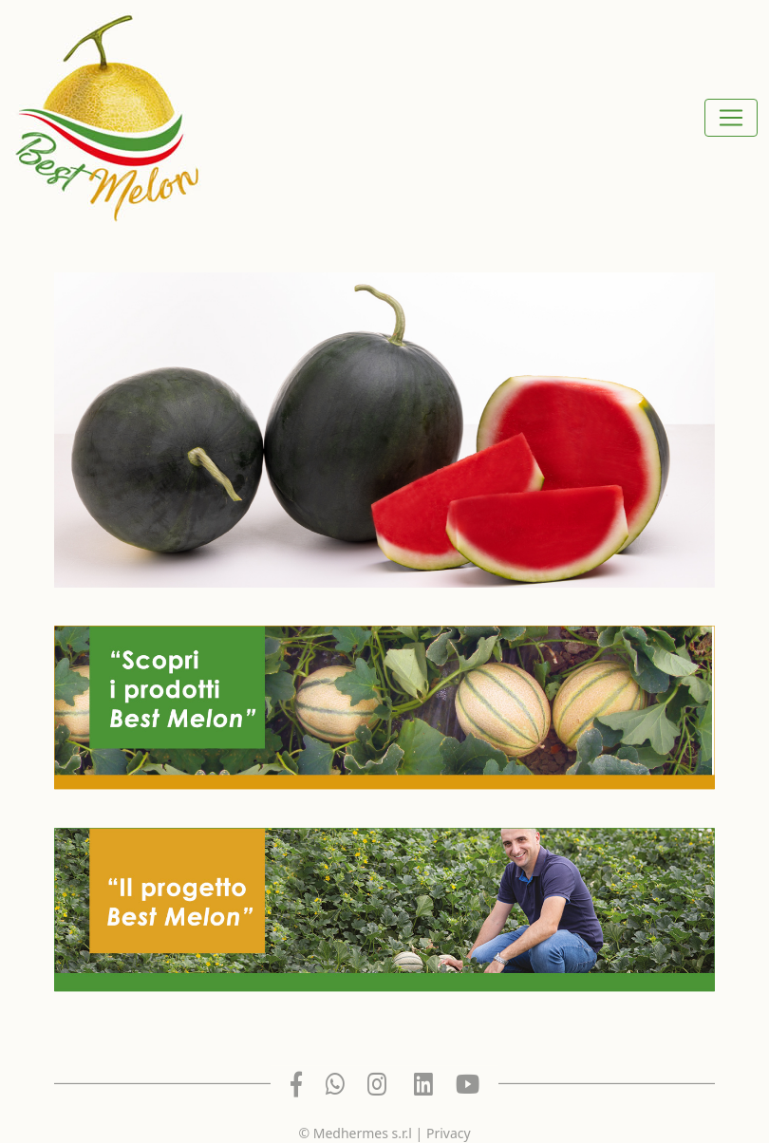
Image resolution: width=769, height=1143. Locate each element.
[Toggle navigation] (731, 118)
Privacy (448, 1133)
